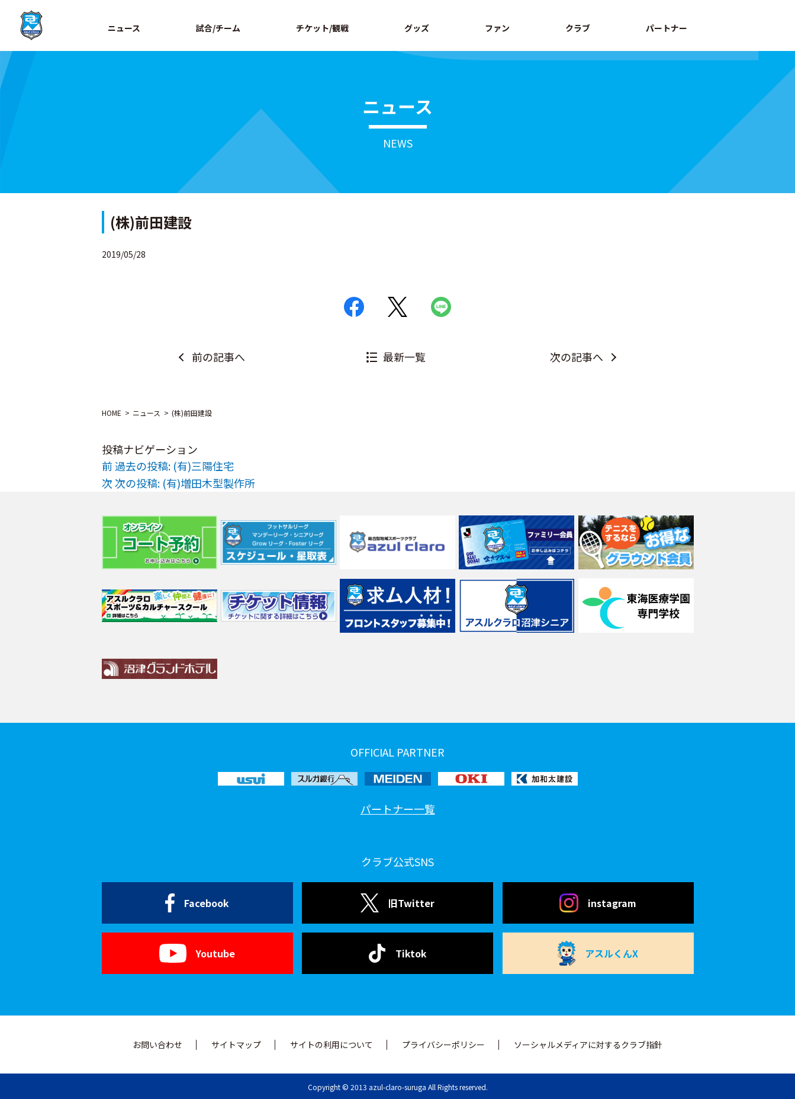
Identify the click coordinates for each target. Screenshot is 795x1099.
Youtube (196, 953)
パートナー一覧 (398, 808)
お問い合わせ (157, 1044)
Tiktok (397, 953)
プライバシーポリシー (443, 1044)
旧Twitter (397, 902)
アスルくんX (598, 953)
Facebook (197, 902)
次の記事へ (576, 356)
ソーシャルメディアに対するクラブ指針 (588, 1044)
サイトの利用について (331, 1044)
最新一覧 (404, 356)
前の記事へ (218, 356)
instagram (597, 902)
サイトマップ (236, 1044)
